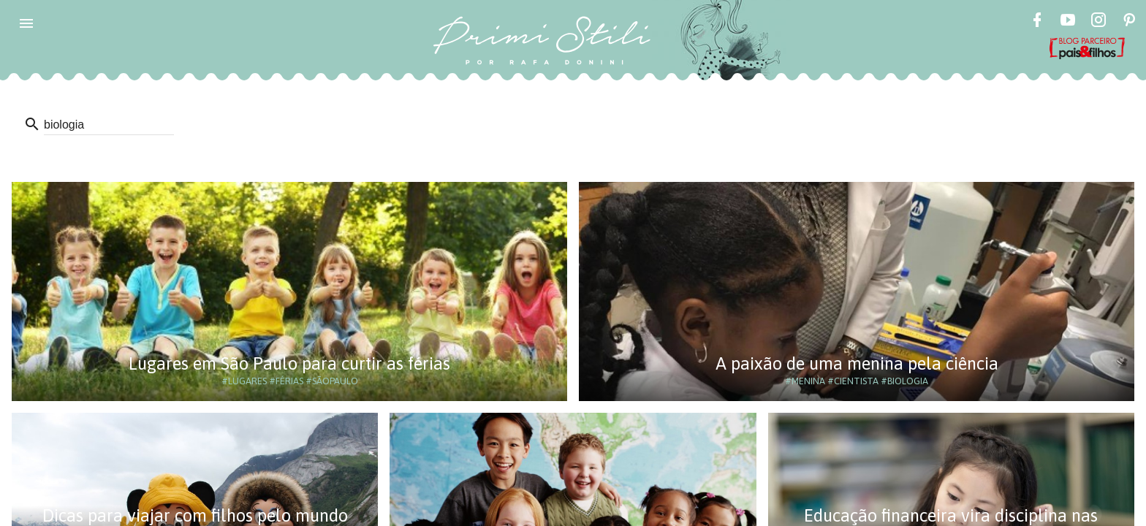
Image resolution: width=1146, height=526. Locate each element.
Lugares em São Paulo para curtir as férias (289, 363)
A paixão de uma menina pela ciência (857, 363)
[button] (26, 23)
